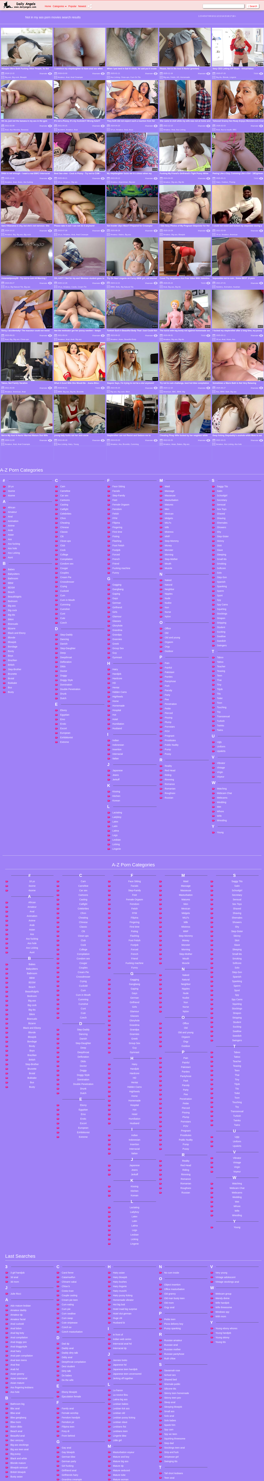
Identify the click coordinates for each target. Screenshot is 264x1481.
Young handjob (223, 1230)
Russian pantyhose (174, 1251)
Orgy (167, 544)
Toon (219, 600)
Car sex (64, 393)
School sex (170, 1272)
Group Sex (118, 545)
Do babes (67, 1273)
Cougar (64, 465)
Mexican (169, 411)
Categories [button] (60, 6)
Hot (114, 612)
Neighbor (169, 486)
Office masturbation (174, 1186)
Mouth (168, 461)
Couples (64, 470)
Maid (167, 384)
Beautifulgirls (14, 494)
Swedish (221, 538)
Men (167, 406)
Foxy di (65, 1328)
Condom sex (66, 461)
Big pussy (15, 1351)
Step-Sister (223, 434)
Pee (167, 597)
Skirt (219, 443)
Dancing (64, 536)
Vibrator (221, 660)
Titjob (220, 586)
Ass (233, 339)
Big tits (219, 77)
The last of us (171, 1439)
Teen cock (169, 1384)
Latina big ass (120, 1297)
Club (62, 443)
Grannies (117, 536)
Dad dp (65, 1241)
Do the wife (67, 1277)
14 (223, 16)
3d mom (14, 1179)
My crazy (117, 1408)
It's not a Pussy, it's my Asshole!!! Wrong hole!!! (77, 121)
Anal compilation (19, 1235)
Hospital (116, 607)
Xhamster (45, 74)
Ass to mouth (226, 130)
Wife (219, 713)
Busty (11, 589)
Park (167, 583)
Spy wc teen (170, 1331)
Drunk (63, 591)
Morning (169, 452)
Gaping (116, 491)
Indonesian (118, 642)
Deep (63, 550)
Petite (168, 606)
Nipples (169, 491)
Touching (221, 605)
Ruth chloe (169, 1256)
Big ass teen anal (19, 1347)
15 (225, 16)
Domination (66, 582)
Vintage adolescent (226, 1174)
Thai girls (169, 1430)
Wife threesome (224, 1205)
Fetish (172, 77)
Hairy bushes (120, 1179)
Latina (115, 728)
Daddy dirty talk (70, 1250)
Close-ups (125, 77)
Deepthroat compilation (74, 1259)
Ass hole (12, 446)
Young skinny (222, 1235)
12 (218, 16)
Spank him (169, 1322)
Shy (219, 429)
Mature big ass (120, 1358)
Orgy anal (169, 1205)
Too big (168, 1452)
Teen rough (170, 1416)
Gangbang (117, 486)
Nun (167, 505)
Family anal (68, 1306)
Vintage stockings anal (227, 1179)
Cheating (65, 420)
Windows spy (222, 1209)
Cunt (62, 511)
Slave (220, 447)
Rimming (169, 677)
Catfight (64, 406)
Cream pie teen (70, 1197)
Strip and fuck (171, 1349)
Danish (64, 541)
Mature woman (121, 1377)
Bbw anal (15, 1310)
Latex (115, 719)
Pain (167, 560)
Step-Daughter (67, 545)
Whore (220, 709)
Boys (10, 553)
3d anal (14, 1174)
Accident (61, 130)
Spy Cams (222, 502)
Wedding (221, 699)
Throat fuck (170, 1448)
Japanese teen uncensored (127, 1271)
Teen (219, 573)
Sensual (221, 402)
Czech (63, 520)
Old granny (170, 1191)
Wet (219, 704)
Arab (72, 339)
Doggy (63, 573)
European (65, 630)
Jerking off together (123, 1276)
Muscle (168, 465)
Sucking (221, 529)
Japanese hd (119, 1262)
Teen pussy (170, 1407)
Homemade (185, 77)
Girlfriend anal (69, 1368)
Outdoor (225, 182)
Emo (62, 616)
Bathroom (13, 476)
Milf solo (117, 1381)
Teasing (221, 568)
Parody (168, 588)
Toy (219, 609)
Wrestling (222, 718)
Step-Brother (14, 567)
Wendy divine (223, 1195)
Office (168, 526)
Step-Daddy (66, 532)
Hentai (115, 585)
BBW (113, 287)
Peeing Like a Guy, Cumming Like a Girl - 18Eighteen (237, 173)
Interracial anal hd (122, 1241)
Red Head (170, 668)
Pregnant (169, 633)
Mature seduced (121, 1368)
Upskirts (221, 648)
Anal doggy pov (18, 1239)
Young (220, 730)
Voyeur (220, 674)
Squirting (221, 506)
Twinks (220, 623)
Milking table (119, 1386)
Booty (11, 548)
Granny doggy (69, 1386)
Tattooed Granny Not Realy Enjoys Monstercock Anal (237, 121)
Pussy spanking (172, 1226)
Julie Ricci (15, 1191)
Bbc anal (15, 1306)
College (64, 452)
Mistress (169, 429)
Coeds (74, 287)
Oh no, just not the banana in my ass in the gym (24, 121)
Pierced (169, 610)
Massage (169, 388)
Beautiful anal (17, 1333)
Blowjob (23, 77)
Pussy (168, 651)
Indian (115, 638)
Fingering (117, 425)
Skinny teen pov (172, 1295)
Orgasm (169, 539)
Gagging (116, 482)
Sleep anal (169, 1299)
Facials (116, 388)
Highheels (117, 594)
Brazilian (12, 557)
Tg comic (169, 1425)
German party (69, 1358)
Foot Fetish (118, 443)
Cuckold (64, 488)
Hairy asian (119, 1170)
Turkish (221, 618)
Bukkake (12, 580)
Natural (168, 482)
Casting (64, 402)
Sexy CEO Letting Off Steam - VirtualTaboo (233, 68)
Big (14, 235)
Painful (168, 565)
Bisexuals (13, 521)
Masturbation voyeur (123, 1349)
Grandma (117, 527)
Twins (220, 627)
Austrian (236, 287)
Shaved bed (170, 1277)
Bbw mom (15, 1319)
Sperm (220, 488)
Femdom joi (68, 1319)
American (234, 235)
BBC (235, 130)
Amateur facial (17, 1216)
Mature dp (118, 1363)
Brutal (11, 576)
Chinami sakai (69, 1179)
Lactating (117, 710)
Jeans (115, 672)
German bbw (68, 1354)
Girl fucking (67, 1363)
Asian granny (17, 1271)
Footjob (116, 447)
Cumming (65, 502)
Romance (170, 681)
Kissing (116, 689)
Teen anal (169, 1375)
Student (221, 524)
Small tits (222, 456)
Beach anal (16, 1328)
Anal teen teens (18, 1257)
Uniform (221, 644)
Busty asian (16, 1374)
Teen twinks (170, 1420)
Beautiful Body (130, 339)
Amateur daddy (18, 1207)
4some (11, 393)
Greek (115, 541)
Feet (114, 397)
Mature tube (119, 1372)
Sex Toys (222, 406)
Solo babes (170, 1318)
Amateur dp (16, 1212)
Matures (169, 402)
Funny (115, 470)
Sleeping (221, 452)
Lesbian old (119, 1310)
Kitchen (116, 693)
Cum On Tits (135, 77)
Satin (219, 388)
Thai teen (169, 1434)
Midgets (169, 415)
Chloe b (66, 1184)
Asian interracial (18, 1276)
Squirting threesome (174, 1336)
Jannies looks (120, 1257)
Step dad (169, 1340)
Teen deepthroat (172, 1389)
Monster (169, 447)
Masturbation (171, 397)
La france (118, 1287)
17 (230, 16)
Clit (61, 434)
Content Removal (151, 1474)
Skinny (220, 438)
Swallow (221, 534)
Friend (115, 461)
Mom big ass (119, 1395)
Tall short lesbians (173, 1370)
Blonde (225, 77)
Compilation (66, 456)
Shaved (221, 411)
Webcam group (224, 1191)
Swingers (222, 543)
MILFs (168, 420)
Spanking (222, 484)
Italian (115, 656)
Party (167, 592)
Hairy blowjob (120, 1174)
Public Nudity (171, 642)
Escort (63, 626)
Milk (167, 425)
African (11, 405)
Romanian (170, 686)
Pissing (232, 182)
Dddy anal (67, 1255)
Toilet (220, 595)
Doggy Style (66, 577)
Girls (114, 509)
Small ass (169, 1309)
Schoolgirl (222, 393)
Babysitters (14, 471)
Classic (64, 429)
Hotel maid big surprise (125, 1206)
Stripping (221, 520)
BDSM (11, 485)
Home (48, 6)
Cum (62, 493)
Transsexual (223, 614)
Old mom (169, 1200)
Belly (118, 287)
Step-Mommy (172, 438)
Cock (62, 447)
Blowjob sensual (18, 1365)
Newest (82, 6)
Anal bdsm (16, 1226)
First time (117, 429)
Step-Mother (171, 456)
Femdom (117, 406)
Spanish (221, 479)
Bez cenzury (16, 1337)
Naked (168, 477)
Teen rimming (171, 1411)
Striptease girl (171, 1354)
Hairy (218, 182)
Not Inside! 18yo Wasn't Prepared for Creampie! (130, 226)
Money (168, 443)
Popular (72, 6)
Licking (116, 741)
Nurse (168, 509)
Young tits (221, 1239)
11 (215, 16)
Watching (222, 686)
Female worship (70, 1310)
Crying (63, 484)
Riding (168, 672)
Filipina (116, 420)
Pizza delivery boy (173, 1221)
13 (220, 16)
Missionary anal (121, 1390)
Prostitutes (170, 638)
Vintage (221, 665)
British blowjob (18, 1369)
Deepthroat (66, 555)
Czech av (66, 1224)
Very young (221, 1170)
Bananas (24, 130)
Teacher (221, 564)
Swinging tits (170, 1358)
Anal (68, 77)
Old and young (172, 535)
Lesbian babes (120, 1301)
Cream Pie (82, 287)
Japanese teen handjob (125, 1266)
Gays (115, 496)
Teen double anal (173, 1393)
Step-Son (222, 474)
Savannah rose (172, 1268)
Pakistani (169, 569)
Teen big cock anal (174, 1380)
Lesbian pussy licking (124, 1315)
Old (166, 530)
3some (11, 388)
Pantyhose (170, 578)
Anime (11, 423)
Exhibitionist (66, 635)
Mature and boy (121, 1354)
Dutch (63, 595)
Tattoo (220, 559)
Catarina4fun (68, 1174)
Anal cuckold (17, 1221)
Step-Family (118, 393)
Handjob (116, 571)
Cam (62, 384)
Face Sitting (118, 384)
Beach (11, 489)
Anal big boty (17, 1230)
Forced (116, 452)
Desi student (68, 1264)
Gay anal (66, 1345)
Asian (20, 182)
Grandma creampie (72, 1377)
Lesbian (116, 737)
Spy (219, 497)
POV (167, 628)
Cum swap (67, 1215)
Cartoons (65, 397)
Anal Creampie (77, 77)
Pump (168, 647)
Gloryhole (117, 523)
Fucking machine (121, 465)
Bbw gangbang (18, 1315)
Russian (169, 695)
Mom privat (119, 1399)
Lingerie (232, 77)
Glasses (116, 518)
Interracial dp (120, 1245)
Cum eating (68, 1202)
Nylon (168, 514)
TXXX (258, 74)
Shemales (222, 420)
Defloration (66, 559)
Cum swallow (68, 1211)
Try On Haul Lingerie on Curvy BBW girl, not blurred (132, 278)
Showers (221, 425)
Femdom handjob (71, 1315)
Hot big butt (119, 1202)
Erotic (63, 621)
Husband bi (119, 1220)
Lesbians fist (119, 1324)
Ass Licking (115, 77)
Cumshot (65, 506)
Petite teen (169, 1216)
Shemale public (172, 1281)
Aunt (10, 455)
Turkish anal (170, 1457)
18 (233, 16)
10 (212, 16)
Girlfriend (117, 505)
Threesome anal (172, 1443)
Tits (219, 591)
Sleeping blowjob (173, 1304)
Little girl (117, 1337)
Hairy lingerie (120, 1184)
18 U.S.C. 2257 (166, 1474)
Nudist (168, 500)
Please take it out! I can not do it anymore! (74, 226)
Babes (121, 235)
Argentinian (123, 182)
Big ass (8, 77)
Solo (219, 470)
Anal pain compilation (21, 1253)
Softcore (221, 465)
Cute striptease (69, 1220)
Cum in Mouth (67, 497)
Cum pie (66, 1206)
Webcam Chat (224, 690)
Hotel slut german (122, 1211)
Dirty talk (66, 1268)
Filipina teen (68, 1324)
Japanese (117, 668)
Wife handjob (222, 1200)
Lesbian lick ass (121, 1306)
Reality (168, 663)
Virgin (220, 669)
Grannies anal (69, 1381)
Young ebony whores (226, 1226)
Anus (131, 130)
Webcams (222, 695)
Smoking (221, 461)
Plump (168, 619)
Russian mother (172, 1247)
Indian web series (122, 1236)
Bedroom (13, 498)
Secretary (222, 397)
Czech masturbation (72, 1229)
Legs (115, 732)
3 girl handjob (17, 1170)
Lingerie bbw (119, 1333)
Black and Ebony (17, 530)
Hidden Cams (119, 589)
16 (228, 16)
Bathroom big (17, 1301)
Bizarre (11, 526)
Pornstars (170, 624)
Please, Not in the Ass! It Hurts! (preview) (179, 68)
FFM (114, 415)
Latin (115, 723)
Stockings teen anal (174, 1345)
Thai (219, 577)
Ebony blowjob (69, 1289)
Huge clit (117, 1215)
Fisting (115, 434)
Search (252, 6)
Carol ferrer (68, 1170)
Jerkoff (116, 677)
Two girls (168, 1461)
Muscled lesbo (120, 1404)
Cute (62, 515)
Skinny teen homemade (176, 1290)
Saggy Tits (222, 384)
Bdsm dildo (16, 1324)
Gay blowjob (68, 1349)
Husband (117, 626)
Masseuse (170, 393)
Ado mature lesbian (20, 1203)
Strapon (221, 515)
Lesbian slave (120, 1319)
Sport (220, 493)
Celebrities (65, 411)
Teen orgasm (171, 1402)
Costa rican (68, 1188)
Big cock (15, 77)
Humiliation (118, 621)
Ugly (219, 639)
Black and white (18, 1356)
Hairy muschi (120, 1188)
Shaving (221, 415)
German (116, 500)
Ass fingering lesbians (21, 1285)
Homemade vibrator (123, 1197)
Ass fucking (28, 182)
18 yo (113, 130)
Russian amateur (173, 1238)
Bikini (10, 517)
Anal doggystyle (18, 1244)
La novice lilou (120, 1292)
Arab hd (14, 1266)
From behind (68, 1333)
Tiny (219, 582)
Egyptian (64, 612)
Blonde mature (18, 1360)
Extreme (64, 639)
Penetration (171, 601)
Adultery (219, 287)
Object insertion (172, 1182)
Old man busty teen (174, 1195)
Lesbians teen (120, 1328)
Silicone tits (170, 1286)
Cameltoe (65, 388)
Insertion (117, 647)
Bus (10, 585)
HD (177, 77)
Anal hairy (15, 1248)
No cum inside (171, 1170)
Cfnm (63, 415)
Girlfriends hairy (70, 1372)
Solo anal (169, 1313)
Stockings (222, 511)
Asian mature (17, 1280)
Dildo (62, 564)
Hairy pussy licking (123, 1193)
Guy (114, 550)
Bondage (12, 544)
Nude (167, 496)
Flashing (116, 438)
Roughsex (170, 690)
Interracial (117, 651)
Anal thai (15, 1262)
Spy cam (168, 1327)
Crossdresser (67, 479)
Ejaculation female (71, 1294)
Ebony (63, 607)
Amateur (61, 77)
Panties (169, 574)
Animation (228, 287)
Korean (116, 698)
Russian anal (171, 1242)
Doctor (63, 568)
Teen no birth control (175, 1398)
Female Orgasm (120, 402)
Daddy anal (68, 1245)
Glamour (117, 514)
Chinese (64, 425)
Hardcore (117, 576)
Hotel (115, 616)
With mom (221, 1214)
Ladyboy (116, 714)
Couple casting (69, 1193)
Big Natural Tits (16, 287)
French (116, 456)
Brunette (12, 571)
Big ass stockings (19, 1342)
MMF (167, 434)
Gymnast (117, 555)
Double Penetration (70, 586)
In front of (118, 1232)
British (11, 562)
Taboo (220, 555)
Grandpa (117, 532)
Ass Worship (15, 130)
